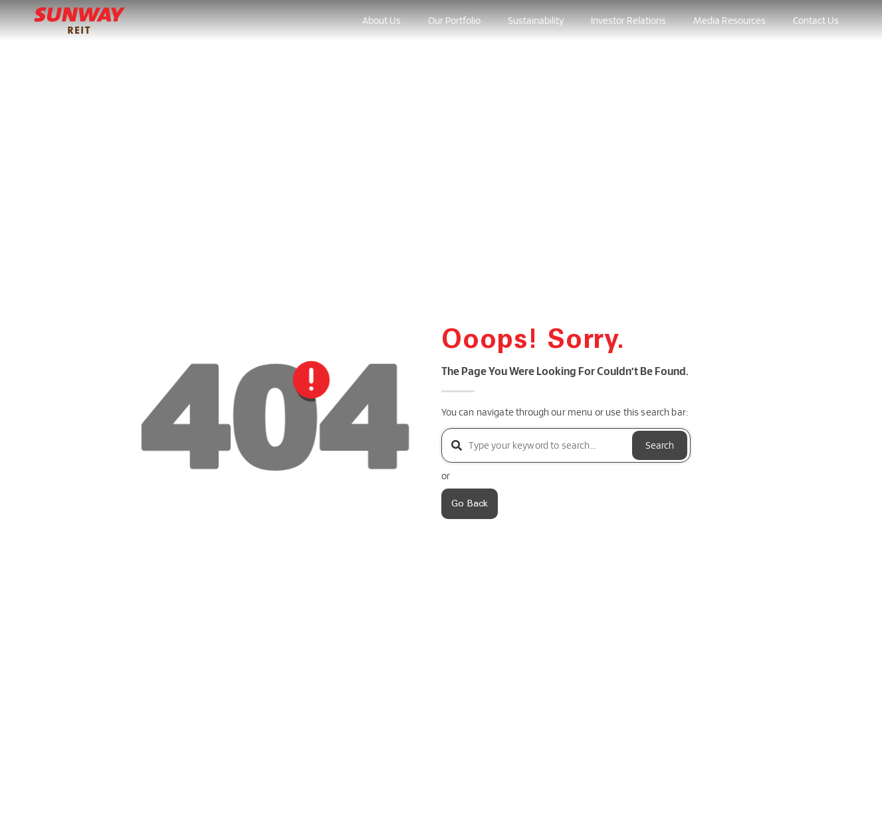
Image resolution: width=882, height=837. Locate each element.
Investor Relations (628, 20)
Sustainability (536, 20)
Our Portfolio (454, 20)
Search (659, 445)
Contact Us (816, 20)
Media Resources (729, 20)
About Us (381, 20)
